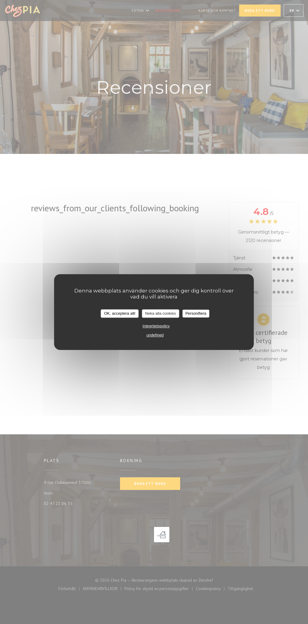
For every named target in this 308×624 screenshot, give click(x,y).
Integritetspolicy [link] (156, 326)
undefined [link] (155, 335)
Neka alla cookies (160, 313)
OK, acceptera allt (119, 313)
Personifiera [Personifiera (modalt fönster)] (195, 313)
